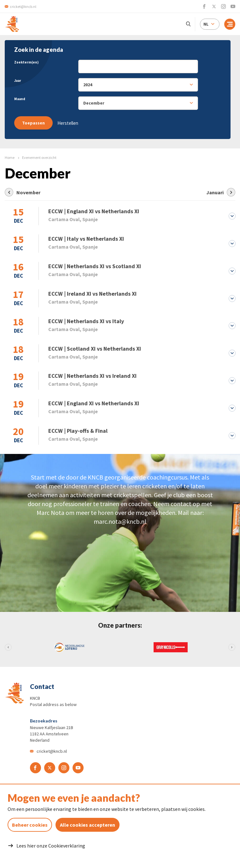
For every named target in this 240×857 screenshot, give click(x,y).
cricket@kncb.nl (52, 753)
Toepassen (33, 123)
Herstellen (67, 123)
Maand (19, 99)
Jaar (17, 80)
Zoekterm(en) (26, 62)
